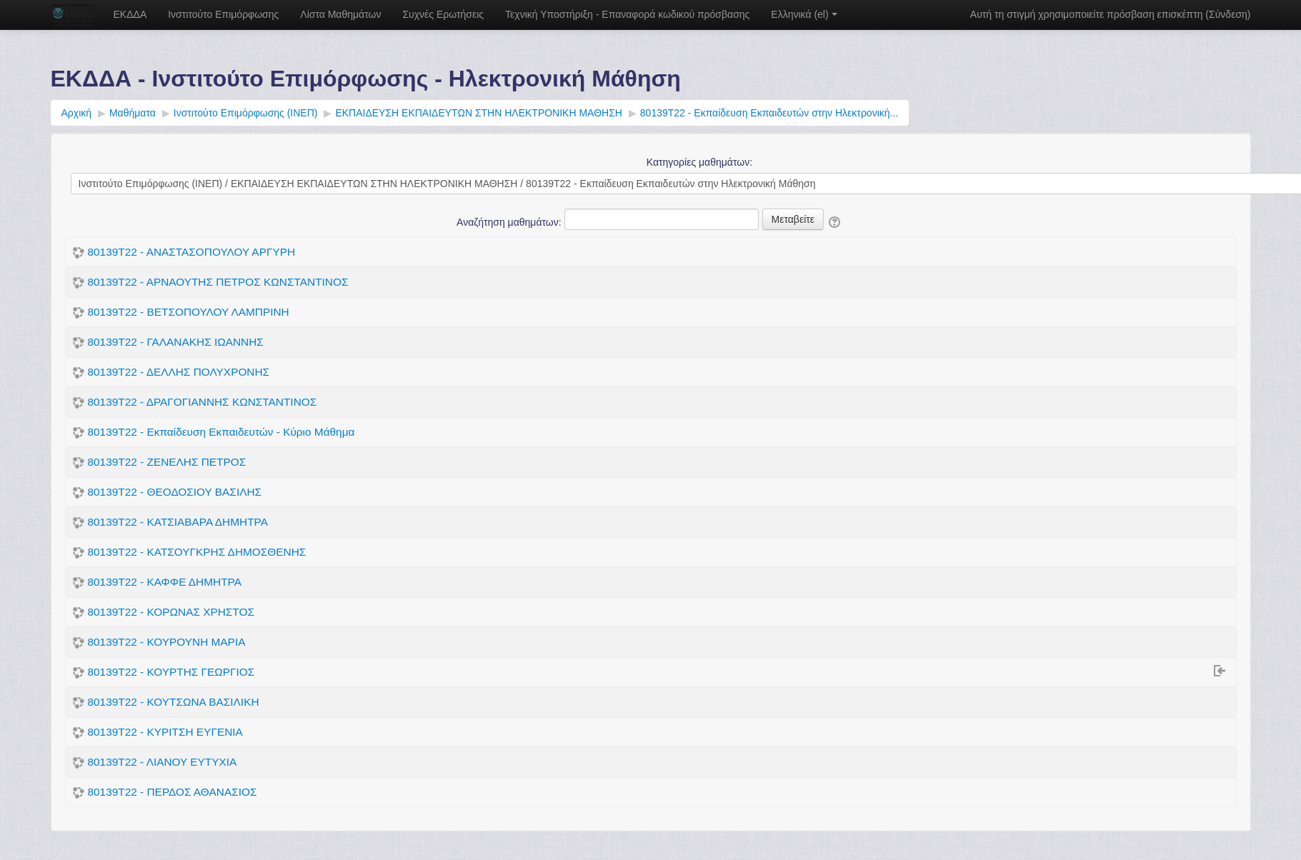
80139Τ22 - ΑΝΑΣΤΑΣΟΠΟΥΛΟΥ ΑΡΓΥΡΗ (192, 252)
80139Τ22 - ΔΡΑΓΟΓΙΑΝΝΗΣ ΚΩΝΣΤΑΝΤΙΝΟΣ (202, 402)
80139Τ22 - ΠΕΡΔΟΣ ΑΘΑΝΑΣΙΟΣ (172, 792)
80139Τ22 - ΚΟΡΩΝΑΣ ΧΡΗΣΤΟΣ (171, 612)
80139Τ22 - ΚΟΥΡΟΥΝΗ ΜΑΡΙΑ (167, 642)
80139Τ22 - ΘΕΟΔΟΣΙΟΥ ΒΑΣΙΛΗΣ (175, 492)
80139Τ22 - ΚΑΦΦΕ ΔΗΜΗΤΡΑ (164, 582)
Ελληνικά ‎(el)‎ (804, 14)
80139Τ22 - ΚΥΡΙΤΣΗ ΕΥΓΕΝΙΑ (165, 732)
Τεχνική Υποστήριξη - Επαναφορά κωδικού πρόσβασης (627, 14)
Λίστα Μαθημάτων (340, 14)
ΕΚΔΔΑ (130, 14)
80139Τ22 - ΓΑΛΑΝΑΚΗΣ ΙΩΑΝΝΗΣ (176, 342)
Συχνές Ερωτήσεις (443, 14)
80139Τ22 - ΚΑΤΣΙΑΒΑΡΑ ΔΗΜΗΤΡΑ (178, 522)
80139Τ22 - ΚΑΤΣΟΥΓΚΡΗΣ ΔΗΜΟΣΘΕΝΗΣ (197, 552)
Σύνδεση (1228, 14)
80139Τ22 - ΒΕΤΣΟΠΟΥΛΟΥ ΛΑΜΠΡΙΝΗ (188, 312)
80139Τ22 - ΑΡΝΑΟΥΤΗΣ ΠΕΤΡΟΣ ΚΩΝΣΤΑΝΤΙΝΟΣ (218, 282)
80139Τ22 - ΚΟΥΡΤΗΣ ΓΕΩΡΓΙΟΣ (171, 672)
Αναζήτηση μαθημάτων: (510, 222)
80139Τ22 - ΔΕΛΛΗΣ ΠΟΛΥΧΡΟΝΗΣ (179, 372)
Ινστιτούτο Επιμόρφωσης (223, 14)
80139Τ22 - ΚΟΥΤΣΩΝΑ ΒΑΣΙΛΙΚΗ (173, 702)
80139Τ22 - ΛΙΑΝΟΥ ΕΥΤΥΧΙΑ (162, 762)
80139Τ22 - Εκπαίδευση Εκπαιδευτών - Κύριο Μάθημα (221, 432)
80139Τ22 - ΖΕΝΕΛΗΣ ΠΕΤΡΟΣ (167, 462)
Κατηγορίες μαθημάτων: (699, 162)
